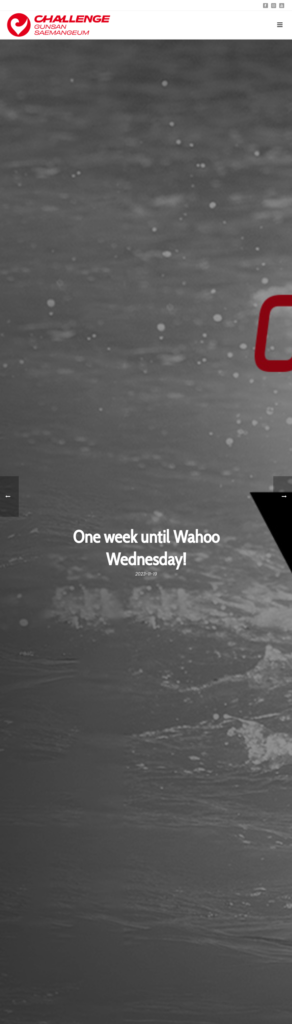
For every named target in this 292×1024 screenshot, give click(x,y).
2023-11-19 (146, 574)
